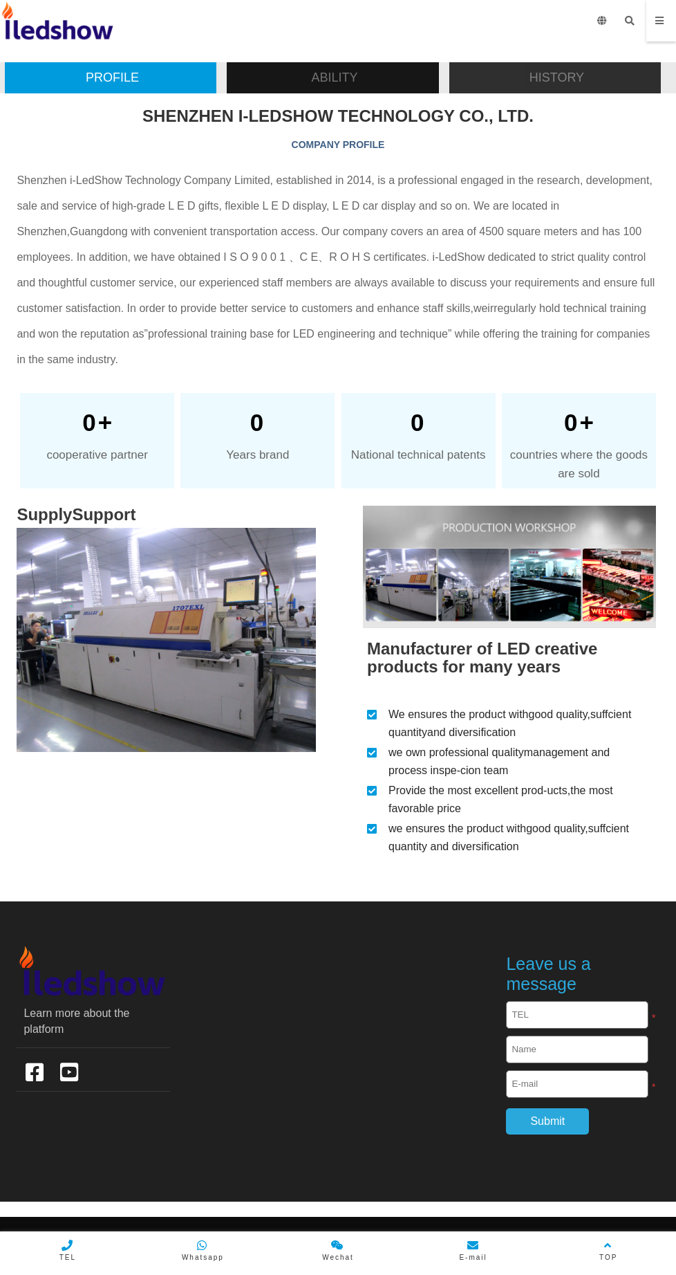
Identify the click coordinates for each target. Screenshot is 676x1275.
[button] (110, 77)
